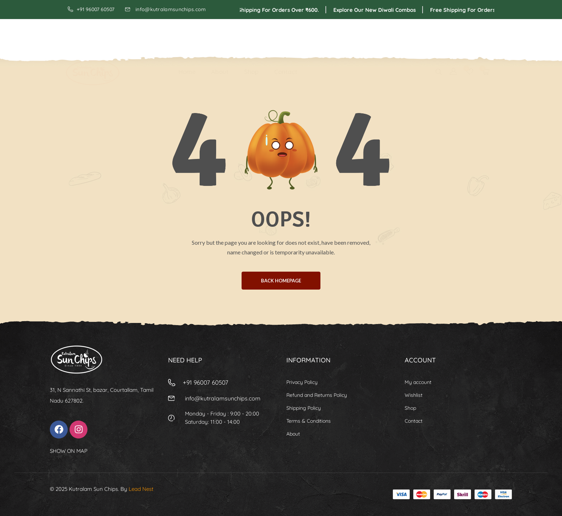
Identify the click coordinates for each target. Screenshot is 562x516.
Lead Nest (141, 488)
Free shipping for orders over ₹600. (279, 9)
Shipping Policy (303, 408)
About (220, 36)
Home (187, 36)
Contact (285, 36)
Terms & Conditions (308, 421)
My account (418, 382)
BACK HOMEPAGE (281, 280)
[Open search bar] (438, 36)
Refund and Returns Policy (316, 395)
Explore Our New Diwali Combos (382, 9)
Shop (251, 36)
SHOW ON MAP (68, 450)
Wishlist (414, 395)
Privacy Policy (302, 382)
